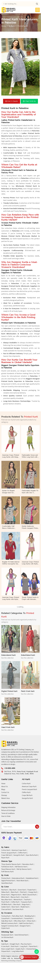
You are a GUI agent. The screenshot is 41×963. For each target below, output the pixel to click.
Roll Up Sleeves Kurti (24, 869)
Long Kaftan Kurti (18, 951)
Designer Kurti (25, 926)
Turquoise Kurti (26, 902)
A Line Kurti (5, 946)
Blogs (3, 789)
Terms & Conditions (8, 813)
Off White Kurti (6, 905)
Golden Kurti (5, 907)
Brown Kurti (5, 895)
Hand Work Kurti (6, 883)
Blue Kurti (12, 890)
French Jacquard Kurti (29, 789)
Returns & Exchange (8, 810)
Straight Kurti (14, 944)
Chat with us (29, 101)
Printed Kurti (5, 878)
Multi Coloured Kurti (29, 895)
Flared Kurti (33, 946)
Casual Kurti (5, 918)
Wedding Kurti (30, 916)
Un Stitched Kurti (7, 937)
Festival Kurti (5, 916)
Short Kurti (14, 946)
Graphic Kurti (20, 949)
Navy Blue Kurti (6, 900)
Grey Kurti (24, 897)
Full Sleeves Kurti (7, 867)
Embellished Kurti (32, 878)
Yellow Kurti (5, 892)
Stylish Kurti (5, 928)
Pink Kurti (23, 892)
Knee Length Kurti (7, 949)
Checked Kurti (31, 949)
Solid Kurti (4, 944)
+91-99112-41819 (9, 768)
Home (3, 26)
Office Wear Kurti (19, 921)
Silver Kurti (15, 907)
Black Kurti (14, 892)
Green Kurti (22, 890)
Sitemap (4, 795)
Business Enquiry (28, 957)
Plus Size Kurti (26, 944)
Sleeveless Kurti (27, 864)
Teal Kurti (27, 900)
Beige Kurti (26, 905)
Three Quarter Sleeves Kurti (11, 864)
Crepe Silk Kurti (27, 795)
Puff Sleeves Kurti (7, 872)
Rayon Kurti (5, 858)
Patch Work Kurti (22, 881)
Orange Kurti (32, 892)
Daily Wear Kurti (6, 921)
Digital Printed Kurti (8, 881)
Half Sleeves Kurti (21, 867)
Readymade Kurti (7, 935)
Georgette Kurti (27, 798)
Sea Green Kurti (18, 909)
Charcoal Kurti (6, 909)
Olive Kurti (16, 905)
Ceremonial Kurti (17, 918)
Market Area (5, 798)
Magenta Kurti (16, 895)
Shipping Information (8, 807)
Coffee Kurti (15, 902)
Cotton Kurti (26, 783)
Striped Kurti (5, 951)
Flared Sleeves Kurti (8, 869)
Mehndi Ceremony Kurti (9, 923)
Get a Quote (11, 101)
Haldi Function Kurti (26, 923)
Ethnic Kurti (31, 921)
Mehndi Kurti (18, 900)
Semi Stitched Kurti (21, 935)
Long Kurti (23, 946)
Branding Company (16, 961)
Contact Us (5, 792)
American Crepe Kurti (29, 786)
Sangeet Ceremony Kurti (9, 926)
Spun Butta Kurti (32, 855)
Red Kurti (4, 890)
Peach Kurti (5, 902)
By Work (12, 26)
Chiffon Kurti (26, 792)
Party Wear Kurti (17, 916)
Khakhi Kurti (25, 907)
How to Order (6, 816)
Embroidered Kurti (18, 878)
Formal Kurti (28, 918)
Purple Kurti (31, 890)
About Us (4, 786)
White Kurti (5, 897)
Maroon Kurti (15, 897)
